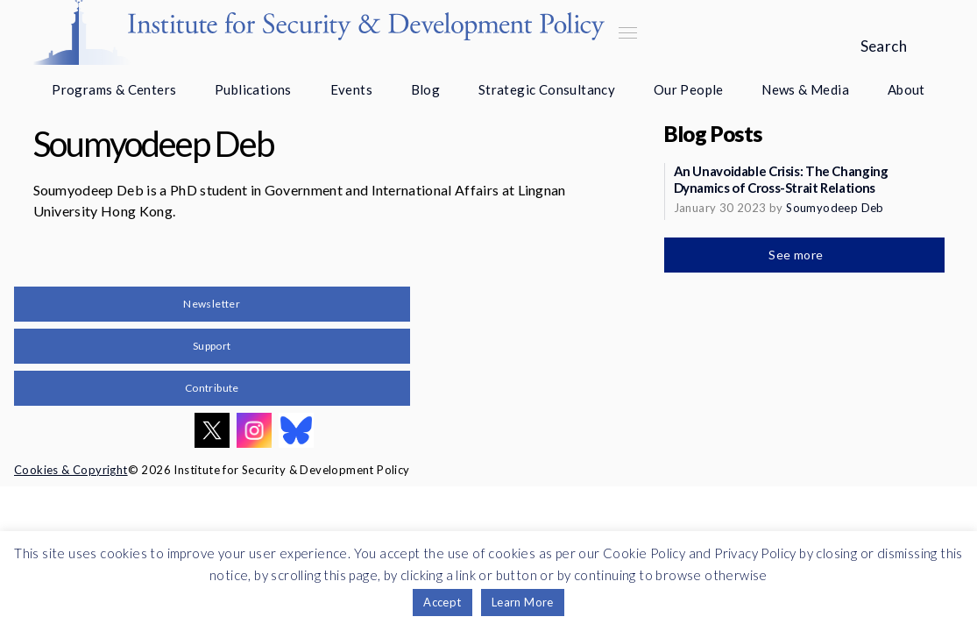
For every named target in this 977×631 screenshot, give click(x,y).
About (906, 89)
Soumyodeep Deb (835, 208)
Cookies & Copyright (71, 470)
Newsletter (211, 303)
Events (351, 89)
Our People (689, 89)
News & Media (805, 89)
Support (212, 345)
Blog (426, 89)
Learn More (523, 602)
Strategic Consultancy (546, 89)
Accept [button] (442, 602)
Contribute (212, 387)
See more (797, 254)
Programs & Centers (114, 89)
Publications (253, 89)
